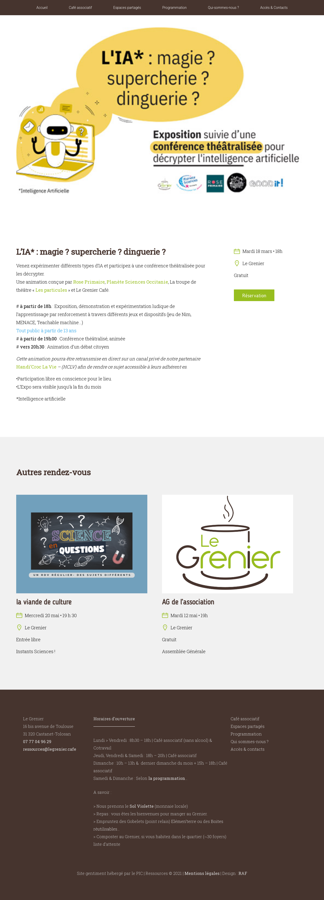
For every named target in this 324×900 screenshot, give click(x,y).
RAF (242, 873)
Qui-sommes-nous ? (223, 8)
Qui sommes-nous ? (250, 741)
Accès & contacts (248, 749)
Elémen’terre (183, 821)
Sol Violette (142, 806)
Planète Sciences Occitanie (137, 282)
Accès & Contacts (274, 8)
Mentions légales (202, 873)
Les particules (51, 290)
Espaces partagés (127, 8)
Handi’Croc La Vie (36, 367)
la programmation (166, 778)
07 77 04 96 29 (37, 741)
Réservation (254, 295)
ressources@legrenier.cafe (49, 749)
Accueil (42, 8)
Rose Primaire (89, 282)
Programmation (174, 8)
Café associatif (80, 8)
